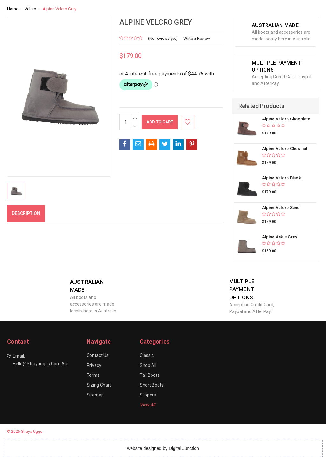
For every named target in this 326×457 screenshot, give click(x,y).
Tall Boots (149, 375)
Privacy (94, 365)
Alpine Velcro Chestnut (285, 148)
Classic (147, 355)
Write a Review (196, 38)
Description (26, 213)
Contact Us (98, 355)
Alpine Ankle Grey (279, 236)
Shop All (148, 365)
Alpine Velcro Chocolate (286, 119)
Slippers (148, 394)
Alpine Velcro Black (281, 177)
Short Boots (152, 385)
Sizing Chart (99, 385)
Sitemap (95, 394)
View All (147, 404)
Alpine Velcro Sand (281, 207)
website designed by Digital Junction (163, 448)
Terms (93, 375)
